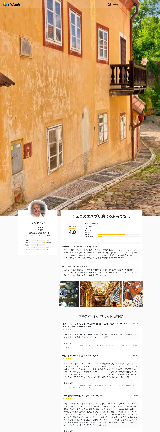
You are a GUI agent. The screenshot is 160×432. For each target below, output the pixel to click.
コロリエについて (118, 4)
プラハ (47, 235)
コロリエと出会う (143, 4)
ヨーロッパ (30, 235)
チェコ (39, 235)
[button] (61, 293)
